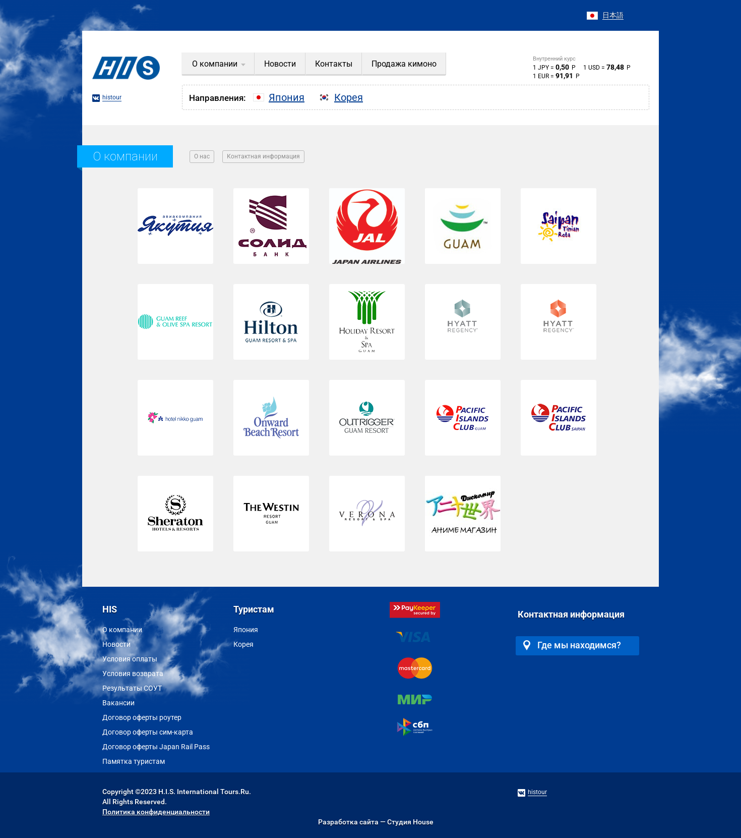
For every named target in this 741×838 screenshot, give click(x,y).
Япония (245, 630)
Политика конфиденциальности (156, 812)
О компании (122, 630)
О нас (202, 156)
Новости (116, 644)
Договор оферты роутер (141, 717)
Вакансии (118, 703)
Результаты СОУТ (132, 688)
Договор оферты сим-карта (147, 732)
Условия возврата (132, 673)
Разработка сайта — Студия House (376, 822)
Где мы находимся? (572, 645)
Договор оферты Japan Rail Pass (156, 747)
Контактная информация (263, 156)
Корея (243, 644)
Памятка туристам (133, 761)
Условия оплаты (129, 659)
